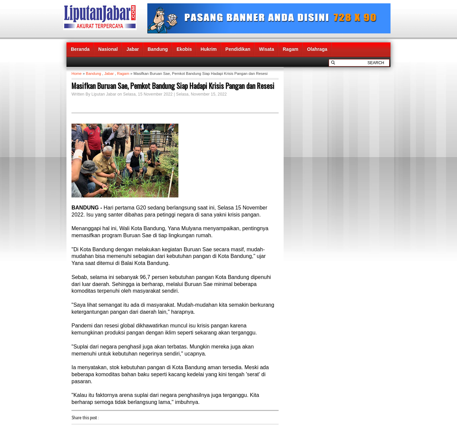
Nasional (108, 49)
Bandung (158, 49)
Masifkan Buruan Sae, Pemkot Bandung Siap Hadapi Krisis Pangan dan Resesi (172, 85)
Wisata (266, 49)
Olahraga (317, 49)
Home (76, 73)
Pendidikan (238, 49)
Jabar (132, 49)
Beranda (80, 49)
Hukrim (208, 49)
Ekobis (184, 49)
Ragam (290, 49)
